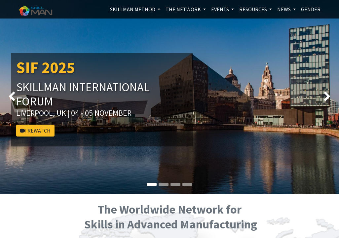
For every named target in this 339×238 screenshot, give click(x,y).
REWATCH (35, 130)
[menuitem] (310, 9)
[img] (13, 97)
